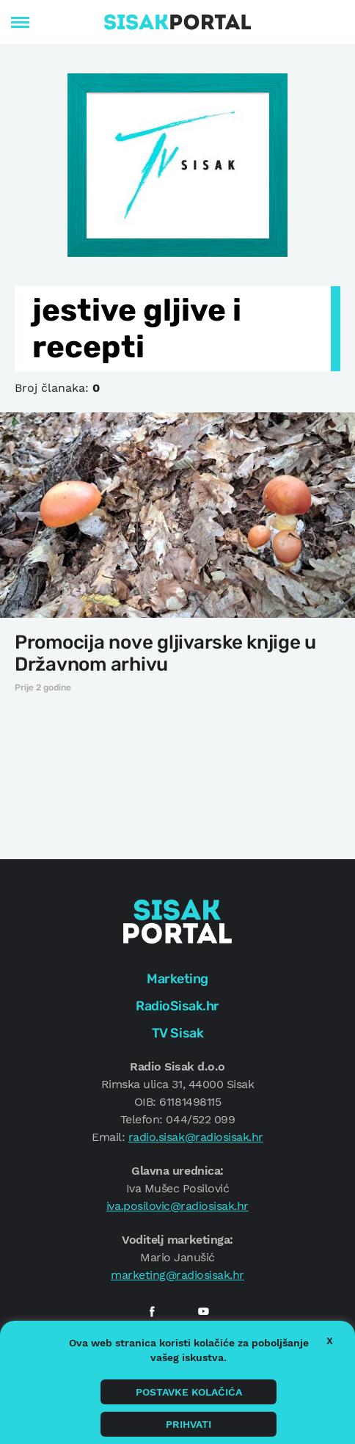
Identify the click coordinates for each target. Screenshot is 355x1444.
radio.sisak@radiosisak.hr (195, 1137)
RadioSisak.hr (177, 1006)
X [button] (329, 1340)
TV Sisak (177, 1033)
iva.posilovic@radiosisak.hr (177, 1206)
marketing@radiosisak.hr (177, 1275)
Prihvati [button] (188, 1424)
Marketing (177, 979)
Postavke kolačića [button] (189, 1392)
